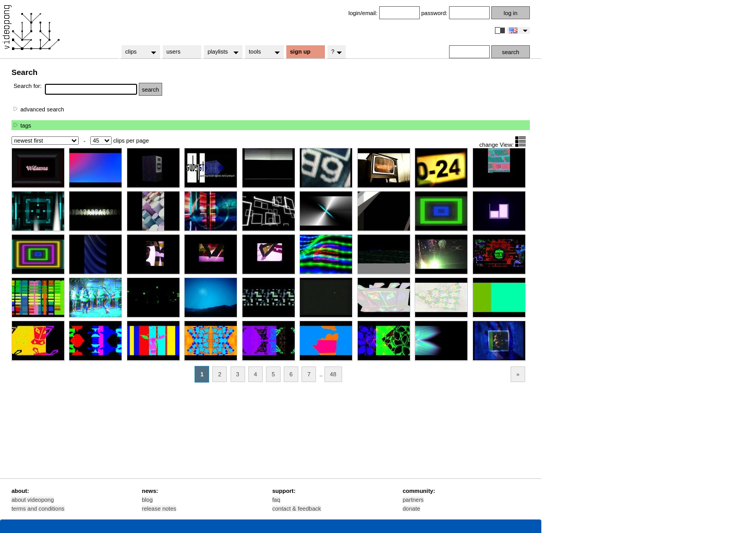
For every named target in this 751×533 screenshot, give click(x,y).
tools (261, 52)
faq (276, 500)
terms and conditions (38, 508)
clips (137, 52)
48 (333, 374)
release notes (159, 508)
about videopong (32, 500)
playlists (219, 52)
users (173, 51)
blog (147, 500)
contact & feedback (296, 508)
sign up (300, 51)
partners (413, 500)
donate (411, 508)
